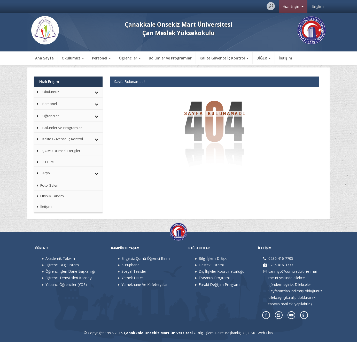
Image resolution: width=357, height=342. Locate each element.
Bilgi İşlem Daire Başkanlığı (219, 332)
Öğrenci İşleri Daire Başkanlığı (70, 271)
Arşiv (46, 173)
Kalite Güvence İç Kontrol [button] (224, 58)
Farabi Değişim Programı (219, 284)
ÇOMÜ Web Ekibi (259, 332)
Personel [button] (101, 58)
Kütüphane (130, 264)
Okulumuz (50, 91)
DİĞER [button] (264, 58)
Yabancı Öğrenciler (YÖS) (66, 284)
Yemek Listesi (132, 277)
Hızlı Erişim (293, 6)
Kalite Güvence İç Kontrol (62, 138)
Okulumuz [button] (73, 58)
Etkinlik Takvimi (49, 196)
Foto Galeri (46, 185)
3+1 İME (48, 161)
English (318, 6)
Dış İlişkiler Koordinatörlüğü (221, 271)
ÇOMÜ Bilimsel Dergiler (61, 150)
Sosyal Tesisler (133, 271)
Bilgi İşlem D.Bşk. (213, 258)
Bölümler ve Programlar (170, 58)
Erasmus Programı (214, 277)
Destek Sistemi (211, 264)
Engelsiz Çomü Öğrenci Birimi (145, 258)
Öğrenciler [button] (130, 58)
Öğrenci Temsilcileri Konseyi (68, 277)
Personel (49, 103)
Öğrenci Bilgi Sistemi (62, 264)
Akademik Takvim (60, 258)
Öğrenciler (50, 115)
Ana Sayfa (44, 58)
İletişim (285, 58)
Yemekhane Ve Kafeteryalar (144, 284)
